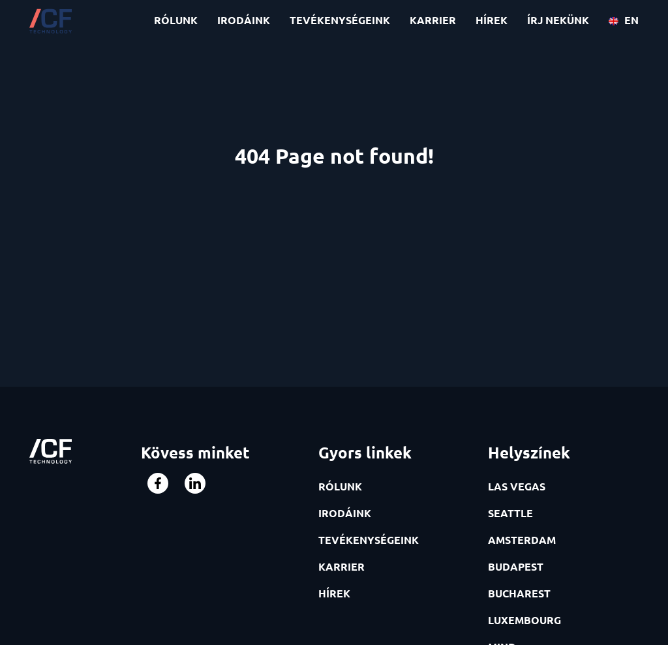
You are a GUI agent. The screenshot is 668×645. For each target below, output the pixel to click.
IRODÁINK (243, 20)
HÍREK (492, 20)
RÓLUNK (176, 20)
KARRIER (433, 20)
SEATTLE (510, 513)
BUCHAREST (519, 593)
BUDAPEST (515, 566)
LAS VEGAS (516, 486)
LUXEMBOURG (524, 620)
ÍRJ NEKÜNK (558, 20)
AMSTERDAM (522, 540)
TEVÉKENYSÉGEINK (340, 20)
